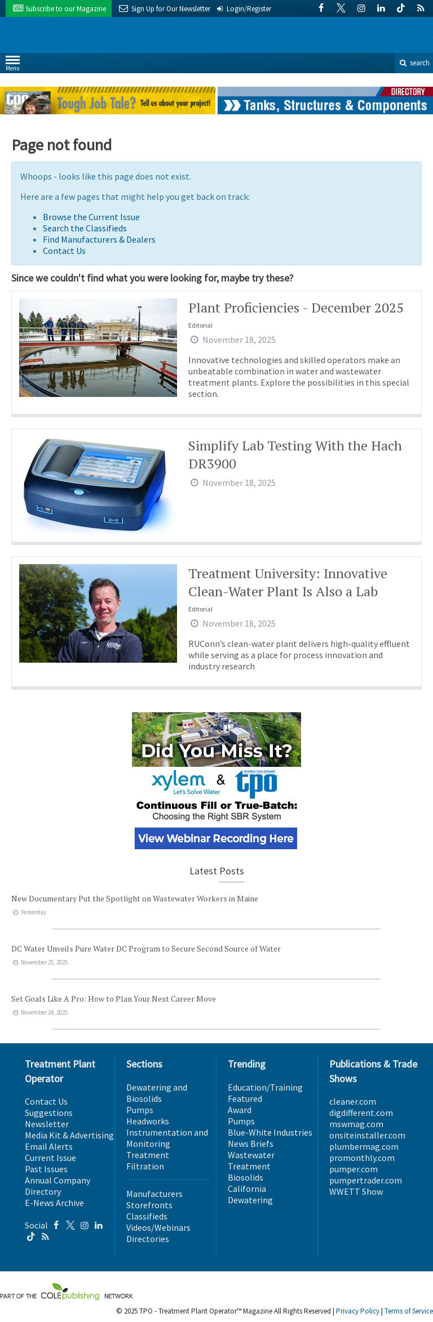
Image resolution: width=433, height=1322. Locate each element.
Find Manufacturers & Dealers (99, 239)
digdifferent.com (361, 1112)
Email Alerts (49, 1146)
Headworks (147, 1121)
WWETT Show (356, 1191)
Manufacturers (154, 1193)
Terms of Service (409, 1311)
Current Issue (50, 1157)
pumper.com (353, 1168)
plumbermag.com (364, 1146)
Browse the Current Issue (91, 216)
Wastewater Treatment (251, 1160)
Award (239, 1109)
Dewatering (250, 1199)
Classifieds (146, 1216)
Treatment (147, 1154)
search (414, 63)
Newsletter (47, 1123)
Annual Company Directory (57, 1185)
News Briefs (250, 1143)
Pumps (139, 1109)
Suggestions (49, 1112)
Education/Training (265, 1087)
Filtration (145, 1166)
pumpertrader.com (365, 1180)
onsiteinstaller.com (367, 1135)
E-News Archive (54, 1202)
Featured (245, 1098)
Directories (147, 1238)
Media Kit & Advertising (69, 1135)
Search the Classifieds (85, 228)
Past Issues (46, 1168)
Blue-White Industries (270, 1132)
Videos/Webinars (158, 1227)
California (247, 1188)
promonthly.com (362, 1157)
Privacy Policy (357, 1311)
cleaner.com (352, 1101)
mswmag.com (356, 1123)
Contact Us (64, 250)
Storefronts (149, 1205)
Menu (13, 65)
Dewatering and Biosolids (156, 1093)
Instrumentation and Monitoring (167, 1138)
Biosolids (245, 1177)
